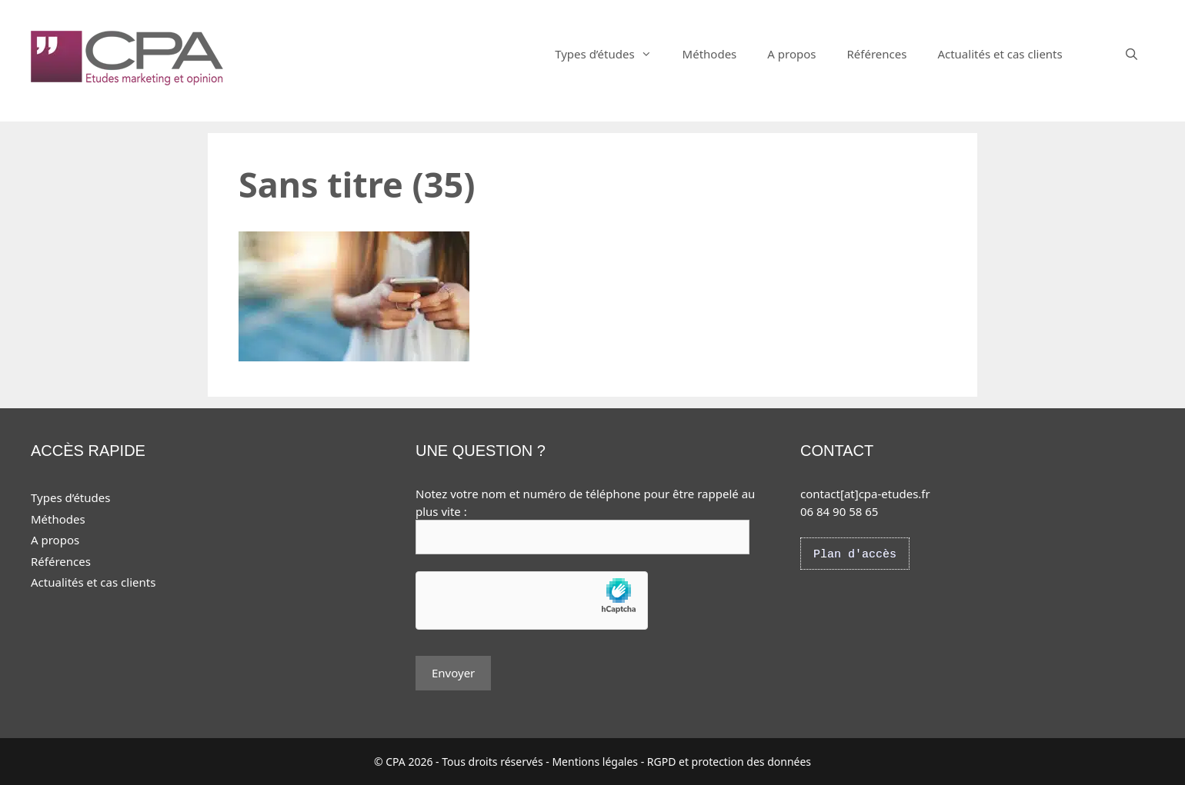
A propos (791, 54)
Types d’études (610, 54)
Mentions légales (595, 761)
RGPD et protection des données (729, 761)
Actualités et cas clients (999, 54)
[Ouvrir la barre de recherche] (1131, 54)
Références (876, 54)
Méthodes (710, 54)
